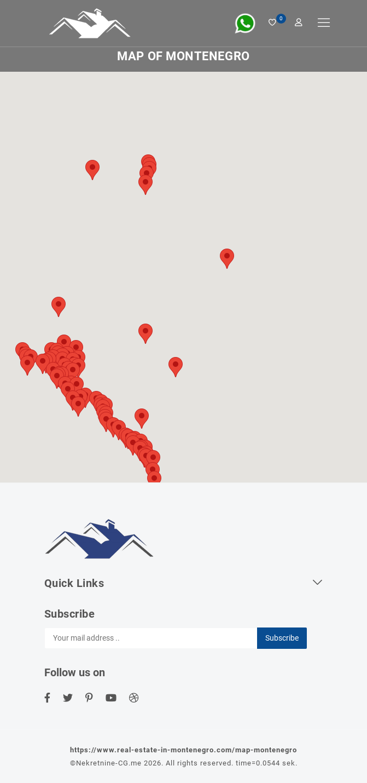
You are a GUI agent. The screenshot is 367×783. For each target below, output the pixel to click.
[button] (175, 367)
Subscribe (282, 638)
